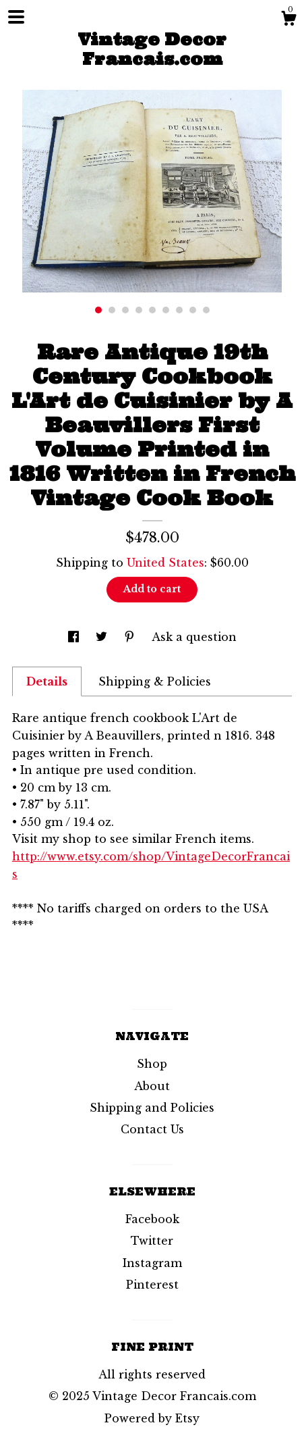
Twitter (152, 1240)
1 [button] (98, 310)
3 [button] (125, 310)
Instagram (152, 1263)
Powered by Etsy (152, 1418)
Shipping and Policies (152, 1107)
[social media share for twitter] (103, 637)
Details (46, 681)
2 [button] (112, 310)
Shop (152, 1063)
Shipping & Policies (154, 681)
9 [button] (206, 310)
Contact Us (152, 1129)
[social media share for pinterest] (131, 637)
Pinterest (152, 1284)
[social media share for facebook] (75, 637)
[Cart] (288, 20)
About (152, 1086)
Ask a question (194, 637)
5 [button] (152, 310)
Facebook (152, 1219)
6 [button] (165, 310)
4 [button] (138, 310)
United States (165, 562)
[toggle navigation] (16, 17)
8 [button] (192, 310)
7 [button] (179, 310)
